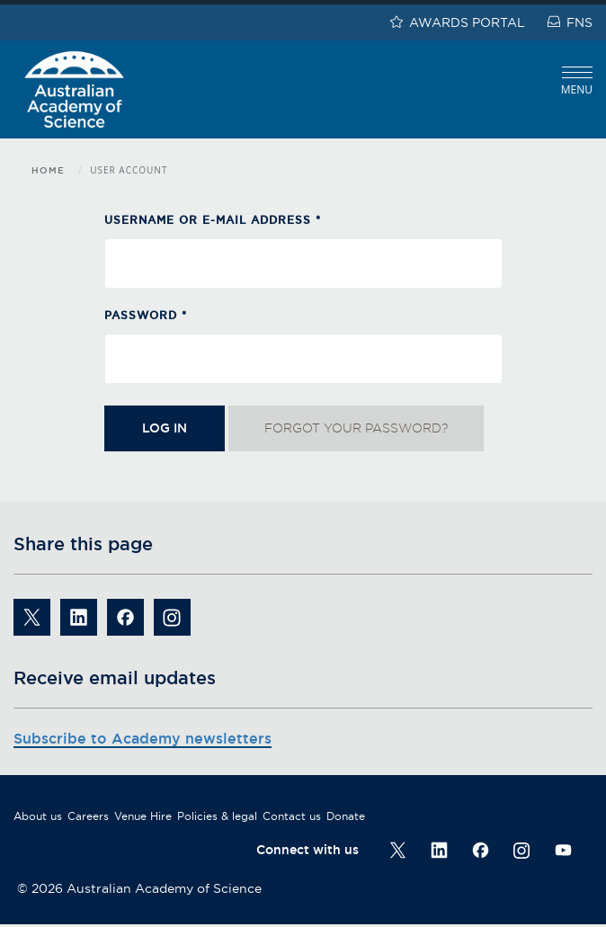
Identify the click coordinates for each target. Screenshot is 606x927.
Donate (345, 816)
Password (145, 315)
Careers (88, 816)
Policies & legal (217, 816)
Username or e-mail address (212, 220)
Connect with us (307, 849)
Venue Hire (143, 816)
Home (48, 170)
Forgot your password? (356, 428)
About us (37, 816)
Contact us (292, 816)
